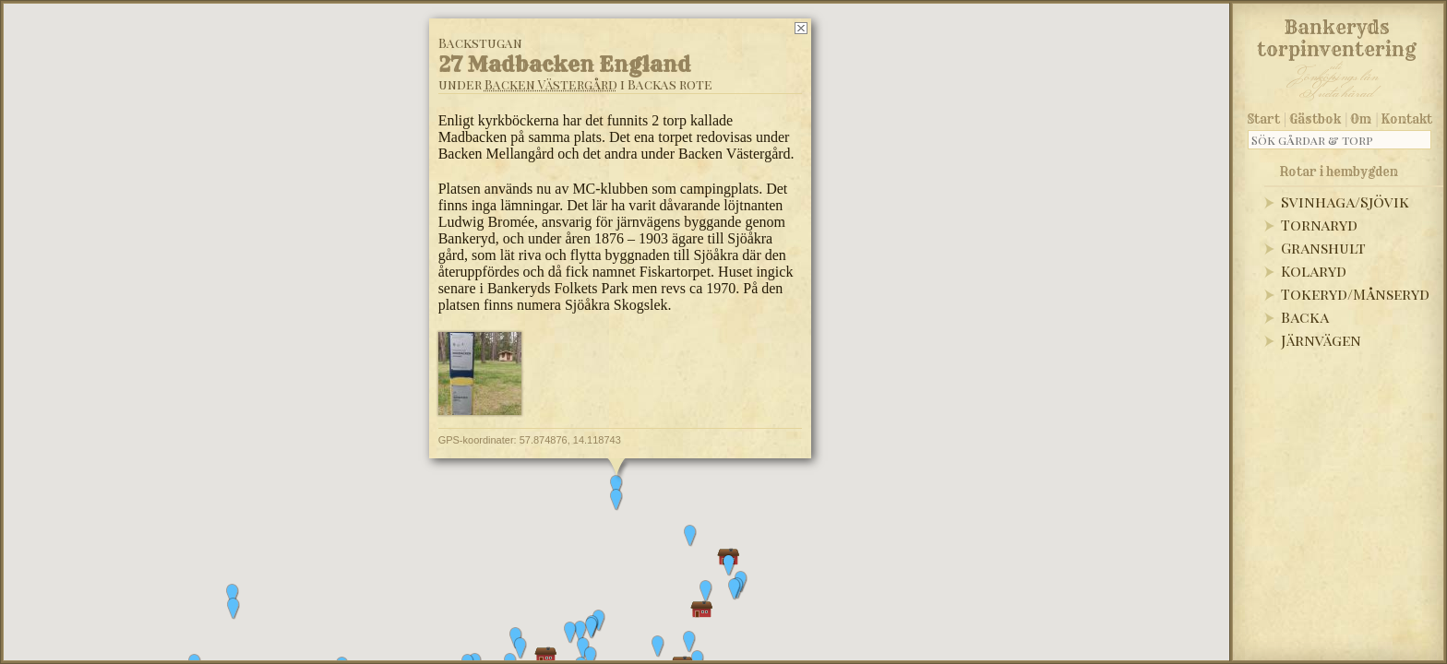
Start (1264, 119)
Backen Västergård (550, 84)
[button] (232, 595)
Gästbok (1315, 119)
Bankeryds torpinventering (1337, 35)
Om (1360, 119)
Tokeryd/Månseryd (1355, 293)
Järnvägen (1321, 340)
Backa (1305, 316)
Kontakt (1406, 119)
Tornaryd (1319, 224)
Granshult (1323, 247)
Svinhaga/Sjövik (1345, 201)
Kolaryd (1313, 270)
